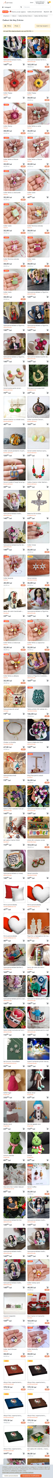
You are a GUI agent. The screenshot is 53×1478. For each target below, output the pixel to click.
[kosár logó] (48, 2)
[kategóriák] (6, 7)
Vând (31, 2)
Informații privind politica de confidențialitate (17, 1472)
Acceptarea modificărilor (31, 1476)
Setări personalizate (11, 1476)
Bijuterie (47, 12)
